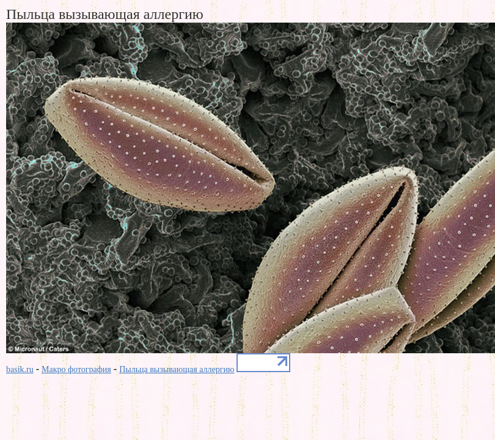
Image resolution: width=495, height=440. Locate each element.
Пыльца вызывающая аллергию (176, 369)
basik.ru (20, 369)
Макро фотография (76, 369)
